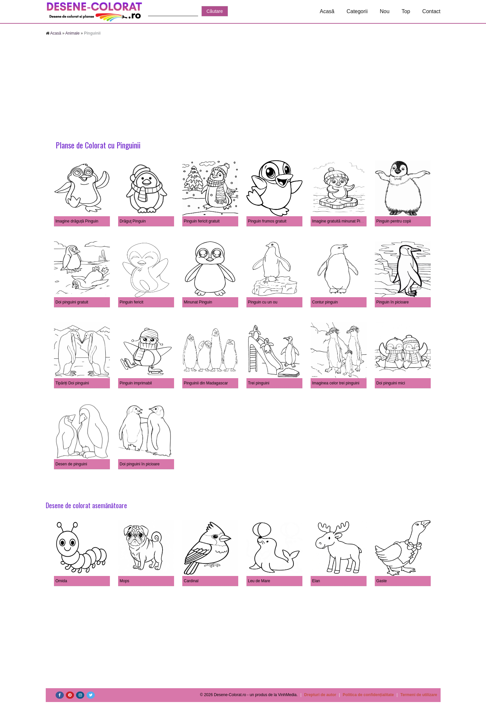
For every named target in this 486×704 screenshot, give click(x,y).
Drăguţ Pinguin (133, 221)
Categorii (357, 11)
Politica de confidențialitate (368, 694)
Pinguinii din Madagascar (206, 383)
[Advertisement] (243, 89)
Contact (431, 11)
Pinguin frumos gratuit (267, 221)
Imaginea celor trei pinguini (335, 383)
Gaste (381, 581)
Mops (124, 581)
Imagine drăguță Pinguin (77, 221)
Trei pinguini (258, 383)
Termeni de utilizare (418, 694)
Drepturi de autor (320, 694)
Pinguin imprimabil (136, 383)
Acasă (327, 11)
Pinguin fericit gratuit (202, 221)
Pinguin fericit (131, 302)
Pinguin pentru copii (393, 221)
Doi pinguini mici (390, 383)
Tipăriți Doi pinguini (72, 383)
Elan (316, 581)
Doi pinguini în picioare (140, 464)
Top (406, 11)
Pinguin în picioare (392, 302)
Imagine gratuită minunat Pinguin (341, 221)
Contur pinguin (325, 302)
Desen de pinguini (71, 464)
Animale (72, 33)
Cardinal (191, 581)
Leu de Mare (259, 581)
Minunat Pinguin (198, 302)
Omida (61, 581)
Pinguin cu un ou (262, 302)
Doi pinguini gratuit (72, 302)
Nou (384, 11)
